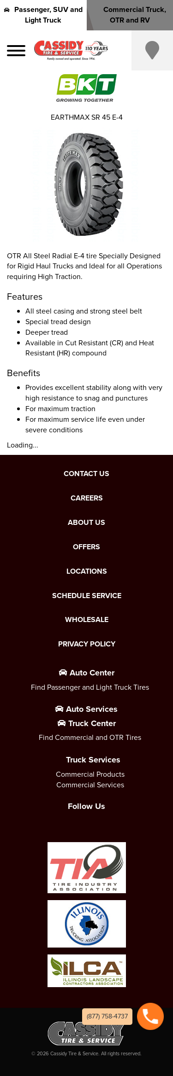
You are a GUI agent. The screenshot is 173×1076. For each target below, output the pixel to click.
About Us (86, 523)
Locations (86, 571)
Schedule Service (86, 596)
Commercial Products (90, 774)
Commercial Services (90, 784)
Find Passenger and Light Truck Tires (90, 687)
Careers (87, 498)
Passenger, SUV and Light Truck (43, 14)
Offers (86, 547)
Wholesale (86, 620)
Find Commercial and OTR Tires (90, 737)
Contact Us (86, 474)
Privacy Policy (86, 644)
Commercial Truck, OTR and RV (129, 14)
